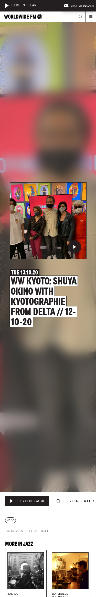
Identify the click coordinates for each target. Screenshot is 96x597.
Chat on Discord (79, 5)
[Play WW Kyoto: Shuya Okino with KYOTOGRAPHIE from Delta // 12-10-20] (74, 247)
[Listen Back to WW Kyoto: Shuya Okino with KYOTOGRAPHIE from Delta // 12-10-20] (27, 501)
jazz (10, 520)
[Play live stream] (6, 5)
